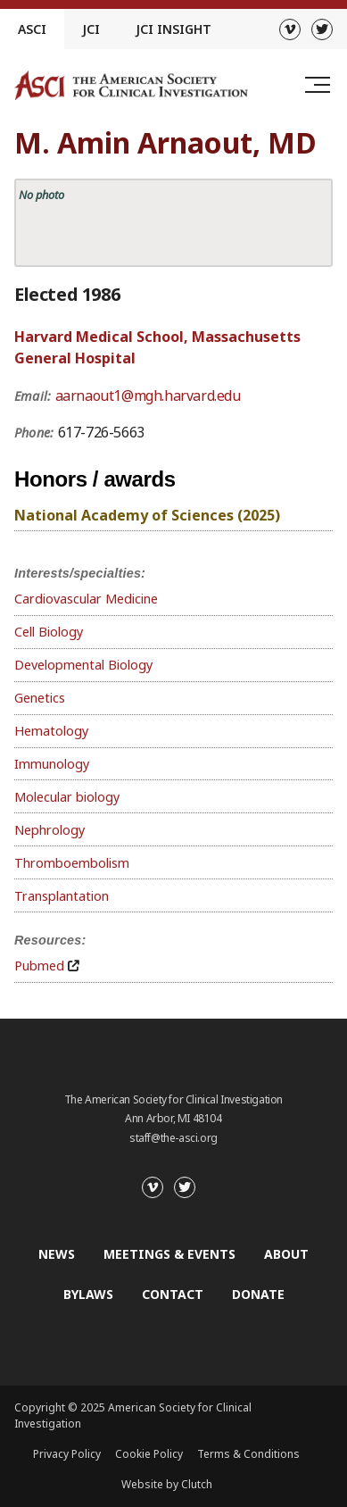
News (56, 1253)
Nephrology (49, 829)
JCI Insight (173, 29)
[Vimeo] (290, 29)
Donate (258, 1294)
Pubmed (39, 965)
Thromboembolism (71, 862)
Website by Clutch (166, 1484)
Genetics (39, 697)
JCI (91, 29)
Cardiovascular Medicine (86, 598)
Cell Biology (48, 631)
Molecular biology (67, 796)
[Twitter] (322, 29)
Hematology (51, 730)
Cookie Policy (149, 1453)
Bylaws (88, 1294)
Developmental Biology (83, 664)
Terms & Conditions (248, 1453)
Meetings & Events (169, 1253)
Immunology (51, 763)
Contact (172, 1294)
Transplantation (61, 895)
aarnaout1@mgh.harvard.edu (148, 395)
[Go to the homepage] (131, 85)
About (286, 1253)
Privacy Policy (67, 1453)
